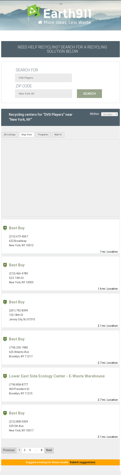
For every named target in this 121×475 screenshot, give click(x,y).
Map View (27, 134)
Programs (43, 134)
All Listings (10, 134)
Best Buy (17, 228)
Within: (104, 114)
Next (49, 450)
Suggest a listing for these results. (60, 462)
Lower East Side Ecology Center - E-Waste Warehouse (57, 376)
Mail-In (58, 134)
